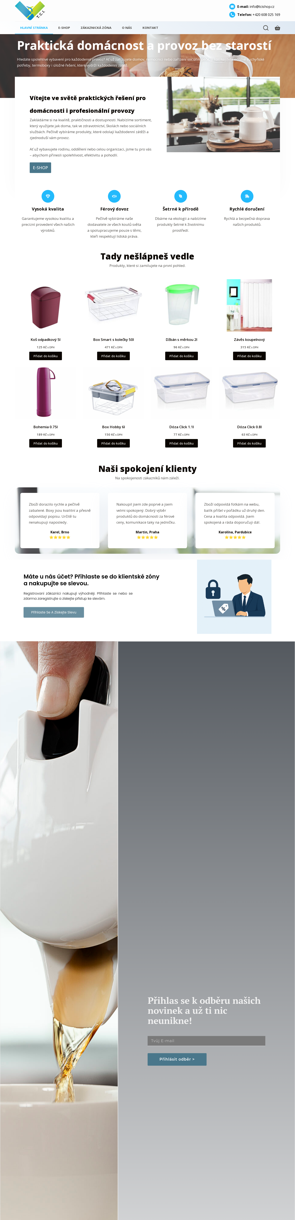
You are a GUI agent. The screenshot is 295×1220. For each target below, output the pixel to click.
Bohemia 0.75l (45, 426)
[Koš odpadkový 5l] (45, 305)
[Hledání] (265, 28)
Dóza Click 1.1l (181, 426)
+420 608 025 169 (258, 15)
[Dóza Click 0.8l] (249, 393)
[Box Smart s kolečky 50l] (113, 305)
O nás (127, 27)
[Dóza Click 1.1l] (181, 393)
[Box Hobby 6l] (113, 393)
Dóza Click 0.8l (249, 426)
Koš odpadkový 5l (45, 339)
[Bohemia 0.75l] (45, 393)
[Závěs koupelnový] (249, 305)
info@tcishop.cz (255, 6)
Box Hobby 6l (113, 426)
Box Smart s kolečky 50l (113, 339)
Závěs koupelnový (249, 339)
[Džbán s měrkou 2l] (181, 305)
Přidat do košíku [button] (46, 356)
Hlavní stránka (34, 27)
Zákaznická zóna (96, 27)
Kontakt (150, 27)
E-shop (64, 27)
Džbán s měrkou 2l (181, 339)
